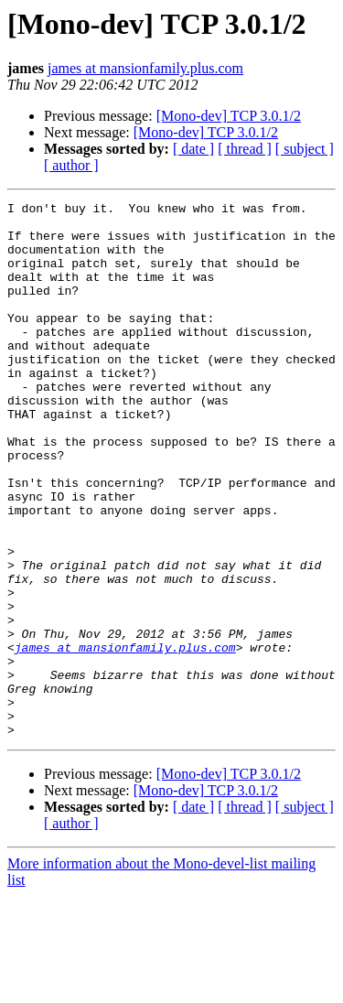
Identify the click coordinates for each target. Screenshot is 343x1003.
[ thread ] (245, 148)
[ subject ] (304, 148)
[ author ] (71, 165)
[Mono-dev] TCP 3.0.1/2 (228, 116)
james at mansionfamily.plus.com (145, 68)
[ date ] (193, 148)
